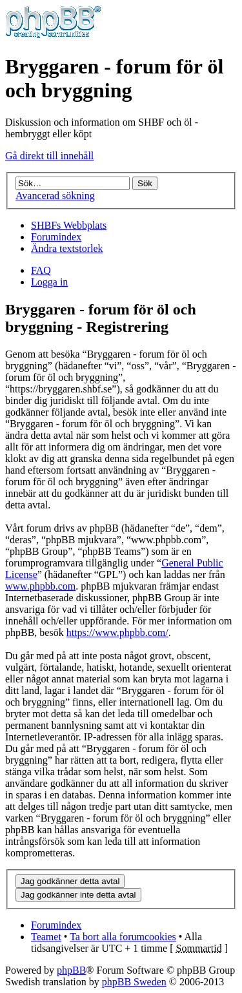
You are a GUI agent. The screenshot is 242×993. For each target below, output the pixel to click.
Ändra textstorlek (67, 248)
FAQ (41, 270)
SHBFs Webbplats (68, 225)
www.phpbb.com (40, 586)
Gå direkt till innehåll (49, 155)
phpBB (71, 970)
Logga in (49, 281)
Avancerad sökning (55, 195)
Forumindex (56, 236)
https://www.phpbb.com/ (117, 632)
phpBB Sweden (134, 981)
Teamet (46, 936)
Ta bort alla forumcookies (123, 936)
